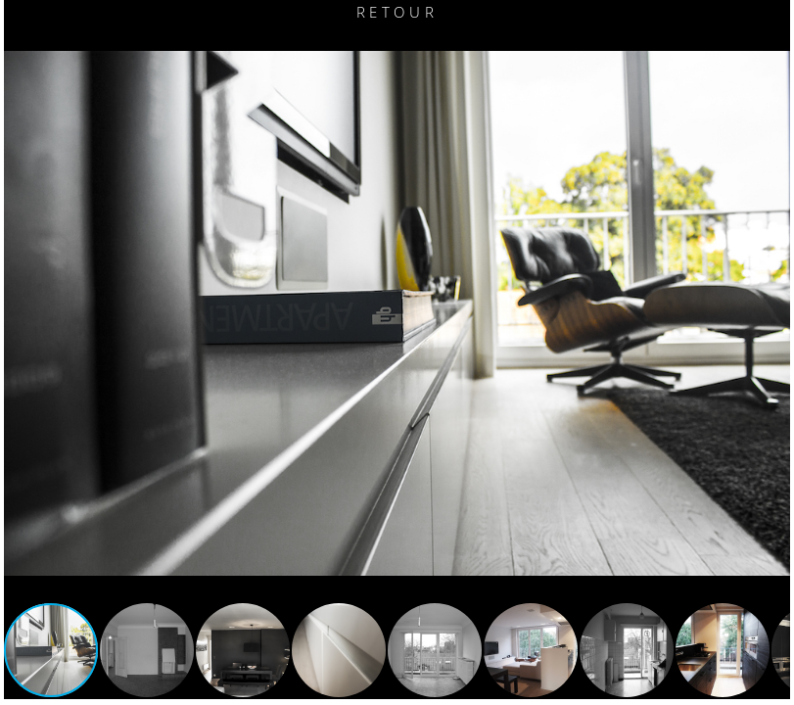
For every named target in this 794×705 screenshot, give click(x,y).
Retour (397, 12)
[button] (21, 313)
